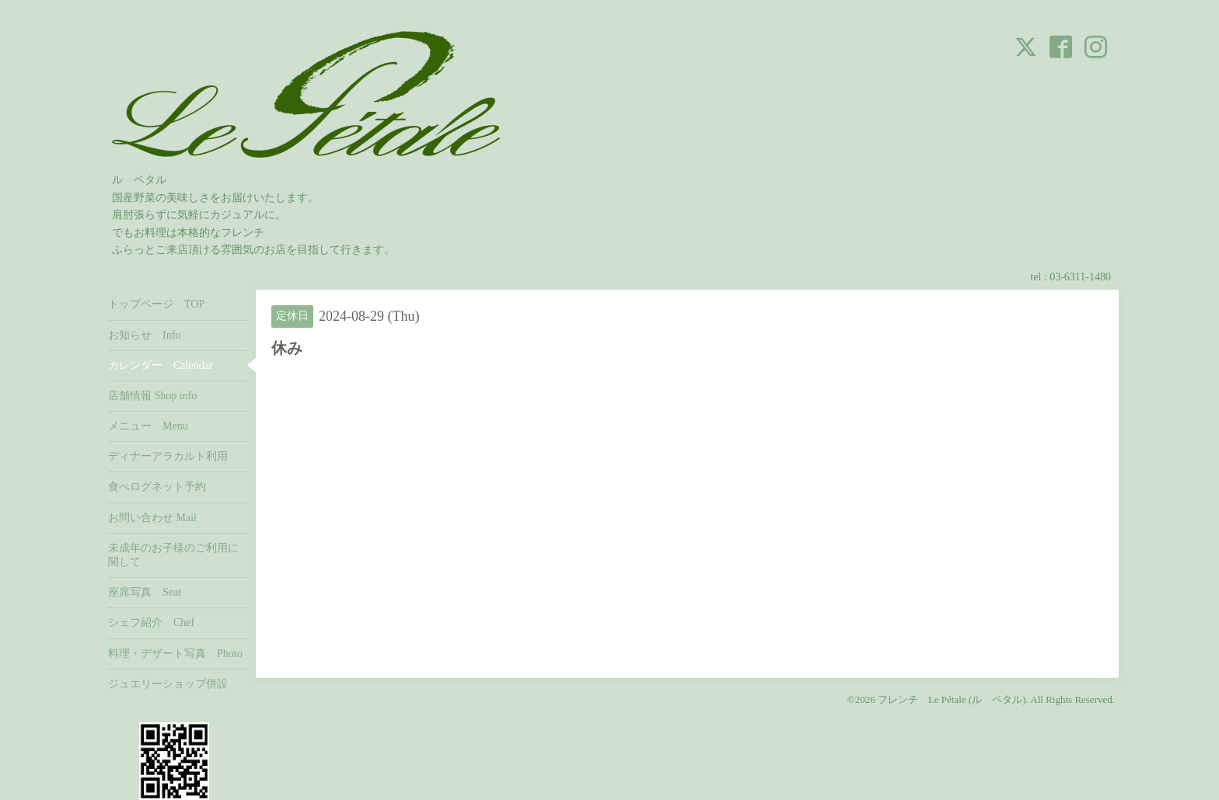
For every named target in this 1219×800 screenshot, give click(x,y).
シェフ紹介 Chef (151, 622)
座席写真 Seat (144, 592)
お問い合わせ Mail (152, 517)
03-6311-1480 (1080, 277)
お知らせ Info (144, 335)
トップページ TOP (156, 304)
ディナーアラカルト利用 (168, 456)
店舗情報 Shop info (152, 396)
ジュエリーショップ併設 (168, 684)
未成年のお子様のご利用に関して (173, 555)
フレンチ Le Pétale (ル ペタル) (952, 699)
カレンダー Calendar (160, 365)
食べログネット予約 (157, 486)
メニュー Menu (148, 426)
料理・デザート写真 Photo (175, 653)
